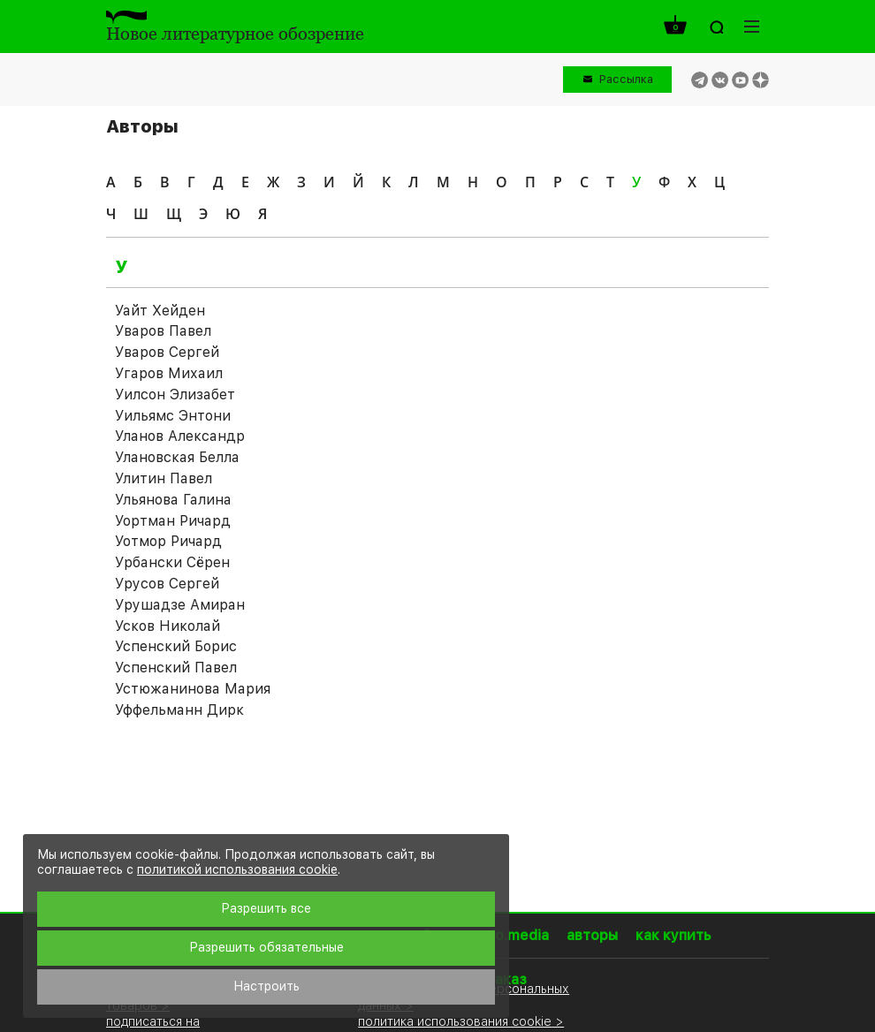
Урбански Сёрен (172, 562)
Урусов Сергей (167, 583)
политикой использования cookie (237, 869)
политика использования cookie (455, 1020)
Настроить (266, 986)
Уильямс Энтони (173, 415)
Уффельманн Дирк (179, 710)
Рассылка (626, 79)
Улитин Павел (163, 478)
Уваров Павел (163, 330)
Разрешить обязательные (266, 947)
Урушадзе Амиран (180, 604)
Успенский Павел (176, 667)
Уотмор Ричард (168, 541)
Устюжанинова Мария (192, 688)
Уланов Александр (180, 436)
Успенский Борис (176, 646)
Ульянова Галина (173, 499)
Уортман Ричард (173, 520)
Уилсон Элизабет (175, 394)
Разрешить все (266, 908)
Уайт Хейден (160, 310)
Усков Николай (167, 626)
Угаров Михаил (169, 373)
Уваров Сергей (167, 352)
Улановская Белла (177, 457)
